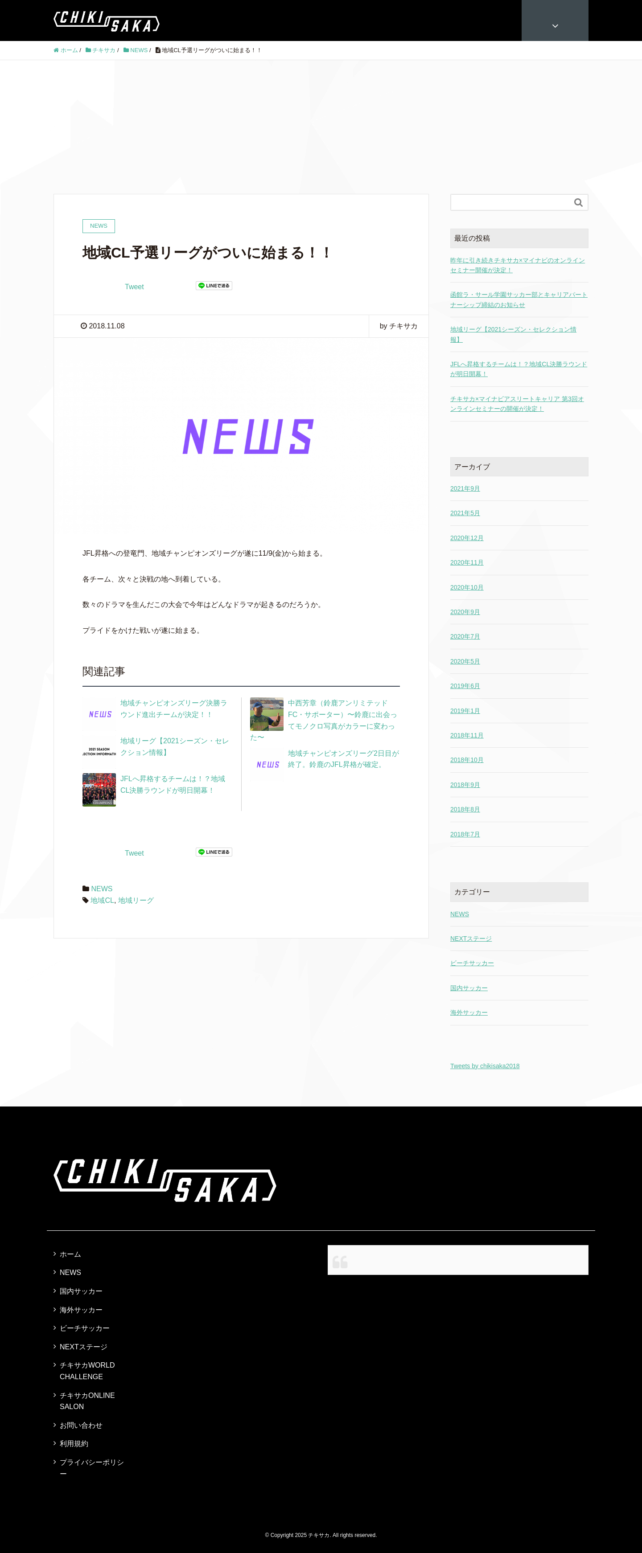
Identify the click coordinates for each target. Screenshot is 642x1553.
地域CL (102, 900)
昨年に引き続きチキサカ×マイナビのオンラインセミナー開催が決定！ (517, 265)
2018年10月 (467, 759)
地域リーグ (136, 900)
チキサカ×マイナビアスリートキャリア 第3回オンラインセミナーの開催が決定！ (517, 403)
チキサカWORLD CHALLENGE (87, 1371)
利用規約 (74, 1443)
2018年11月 (467, 735)
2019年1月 (465, 710)
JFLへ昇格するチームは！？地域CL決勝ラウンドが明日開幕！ (518, 369)
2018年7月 (465, 834)
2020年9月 (465, 611)
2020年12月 (467, 537)
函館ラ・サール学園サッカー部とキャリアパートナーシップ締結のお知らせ (519, 299)
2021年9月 (465, 488)
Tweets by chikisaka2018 (485, 1065)
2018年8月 (465, 809)
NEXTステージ (471, 938)
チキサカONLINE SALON (87, 1401)
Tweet (134, 287)
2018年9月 (465, 784)
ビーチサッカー (472, 963)
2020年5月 (465, 661)
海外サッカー (469, 1012)
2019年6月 (465, 685)
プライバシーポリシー (92, 1468)
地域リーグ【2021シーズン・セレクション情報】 (513, 334)
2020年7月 (465, 636)
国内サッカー (469, 988)
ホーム (70, 1254)
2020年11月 (467, 562)
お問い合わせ (81, 1425)
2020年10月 (467, 587)
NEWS (101, 889)
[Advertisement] (321, 127)
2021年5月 (465, 512)
